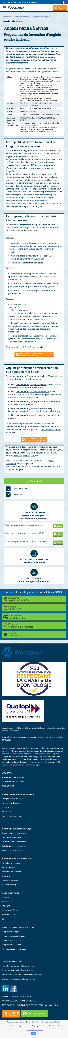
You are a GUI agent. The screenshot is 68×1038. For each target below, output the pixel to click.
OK (34, 1034)
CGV (36, 1005)
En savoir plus (57, 1026)
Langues (5, 897)
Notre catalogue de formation (14, 949)
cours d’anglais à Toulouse (42, 453)
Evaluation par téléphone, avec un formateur (25, 541)
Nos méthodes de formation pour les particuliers (22, 974)
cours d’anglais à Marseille (17, 453)
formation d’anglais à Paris (25, 449)
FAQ (18, 1005)
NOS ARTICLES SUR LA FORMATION (16, 996)
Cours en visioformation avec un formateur (24, 525)
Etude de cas (7, 807)
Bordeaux (17, 455)
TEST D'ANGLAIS (9, 1005)
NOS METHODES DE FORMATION (16, 858)
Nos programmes (22, 16)
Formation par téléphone (12, 871)
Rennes (26, 455)
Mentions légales (51, 1005)
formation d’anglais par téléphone (31, 384)
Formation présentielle (11, 863)
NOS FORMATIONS (10, 893)
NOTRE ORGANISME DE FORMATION (18, 794)
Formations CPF (8, 914)
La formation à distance (11, 837)
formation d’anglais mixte (27, 415)
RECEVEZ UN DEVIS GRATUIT (34, 559)
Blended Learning (9, 884)
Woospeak (13, 7)
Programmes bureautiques (13, 940)
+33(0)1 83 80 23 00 (17, 488)
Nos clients (6, 812)
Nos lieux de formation (11, 816)
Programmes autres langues (13, 936)
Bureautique (7, 901)
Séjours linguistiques (10, 880)
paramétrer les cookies (35, 1030)
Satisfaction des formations (13, 846)
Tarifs (4, 919)
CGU (41, 1005)
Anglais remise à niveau (13, 21)
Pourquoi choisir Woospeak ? (14, 799)
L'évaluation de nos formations (14, 841)
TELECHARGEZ (34, 578)
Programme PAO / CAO (11, 944)
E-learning (6, 876)
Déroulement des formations (14, 833)
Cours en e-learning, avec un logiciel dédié (24, 533)
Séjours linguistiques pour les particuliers (18, 979)
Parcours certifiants (10, 910)
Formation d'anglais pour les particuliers (18, 966)
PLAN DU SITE (27, 1005)
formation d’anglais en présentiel (31, 401)
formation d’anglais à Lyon (49, 449)
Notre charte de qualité (11, 803)
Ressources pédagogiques (13, 850)
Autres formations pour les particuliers (17, 970)
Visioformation (8, 867)
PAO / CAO (6, 906)
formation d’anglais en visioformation (32, 391)
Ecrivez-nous (14, 494)
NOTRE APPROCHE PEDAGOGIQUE (17, 828)
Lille (32, 455)
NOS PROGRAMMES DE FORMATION (18, 927)
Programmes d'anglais (40, 16)
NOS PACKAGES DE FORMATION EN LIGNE (19, 1001)
